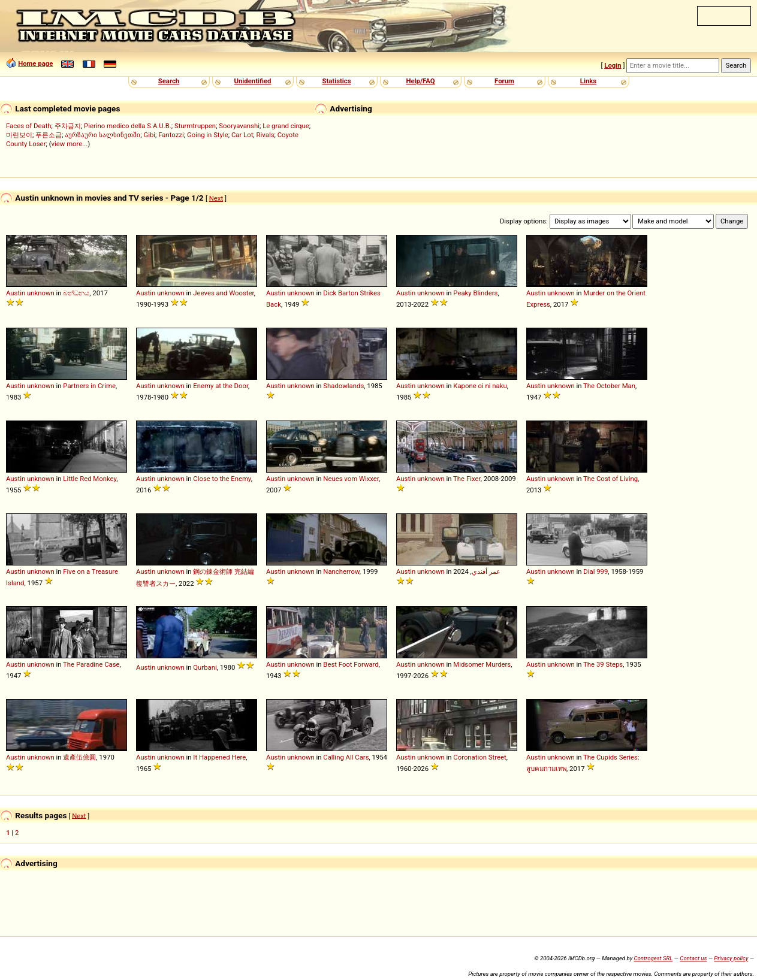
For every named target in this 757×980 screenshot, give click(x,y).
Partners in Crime (89, 386)
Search (168, 81)
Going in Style (207, 135)
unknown (41, 293)
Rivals (266, 135)
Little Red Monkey (89, 478)
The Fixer (467, 478)
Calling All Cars (346, 757)
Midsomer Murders (482, 664)
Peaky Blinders (475, 293)
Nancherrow (341, 571)
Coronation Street (479, 757)
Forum (504, 81)
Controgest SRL (653, 958)
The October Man (609, 386)
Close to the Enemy (222, 478)
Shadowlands (343, 386)
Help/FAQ (420, 81)
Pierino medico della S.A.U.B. (127, 126)
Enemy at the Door (220, 386)
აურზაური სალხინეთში (102, 135)
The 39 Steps (603, 664)
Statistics (336, 81)
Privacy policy (731, 958)
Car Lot (242, 135)
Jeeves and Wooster (223, 293)
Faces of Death (29, 126)
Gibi (149, 135)
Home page (35, 63)
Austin (15, 293)
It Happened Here (219, 757)
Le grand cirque (286, 126)
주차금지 (68, 126)
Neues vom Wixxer (351, 478)
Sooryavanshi (239, 126)
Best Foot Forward (350, 664)
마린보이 (19, 135)
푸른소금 (48, 135)
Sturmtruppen (195, 126)
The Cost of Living (610, 478)
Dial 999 (595, 571)
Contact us (693, 958)
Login (612, 65)
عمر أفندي (486, 571)
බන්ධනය (76, 293)
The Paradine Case (91, 664)
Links (588, 81)
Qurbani (204, 667)
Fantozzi (170, 135)
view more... (70, 144)
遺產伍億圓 (79, 757)
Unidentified (253, 81)
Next (216, 198)
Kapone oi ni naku (479, 386)
